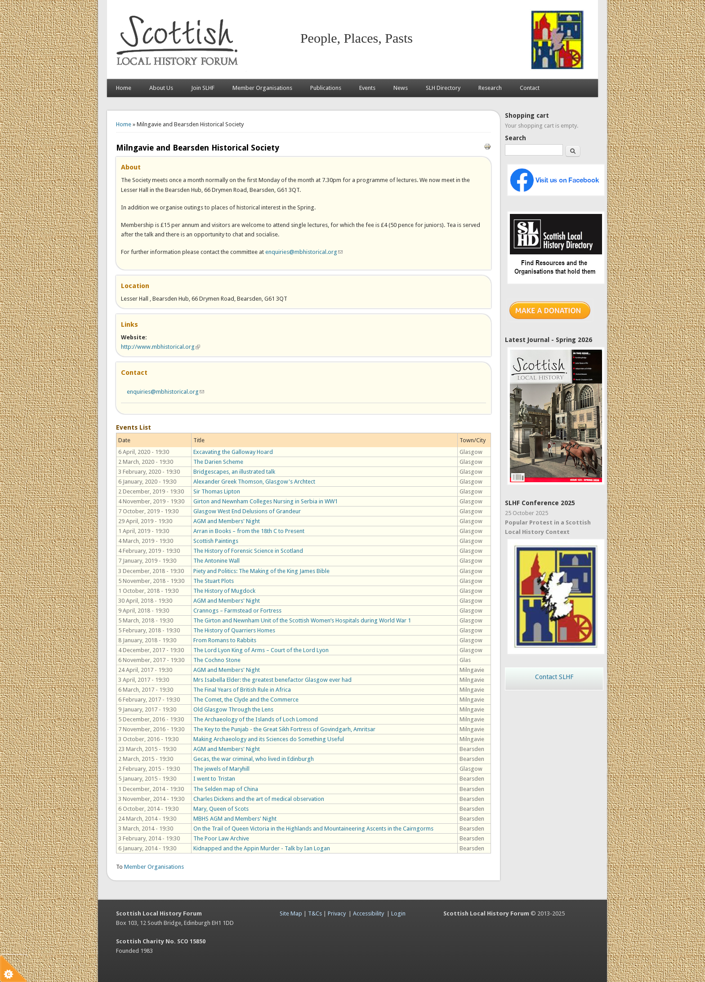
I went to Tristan (214, 778)
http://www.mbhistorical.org (160, 346)
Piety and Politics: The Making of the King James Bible (261, 571)
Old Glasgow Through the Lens (233, 709)
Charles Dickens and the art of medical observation (258, 798)
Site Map (291, 913)
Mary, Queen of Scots (221, 808)
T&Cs (315, 913)
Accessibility (368, 913)
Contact (530, 87)
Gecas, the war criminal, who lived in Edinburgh (253, 758)
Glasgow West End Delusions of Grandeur (247, 511)
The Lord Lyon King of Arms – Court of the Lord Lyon (261, 650)
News (400, 87)
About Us (161, 87)
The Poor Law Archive (221, 838)
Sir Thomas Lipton (216, 491)
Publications (325, 87)
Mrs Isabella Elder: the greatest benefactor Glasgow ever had (272, 679)
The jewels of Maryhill (221, 768)
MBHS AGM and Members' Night (235, 818)
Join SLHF (202, 87)
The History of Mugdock (224, 590)
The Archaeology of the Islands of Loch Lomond (255, 719)
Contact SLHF (554, 676)
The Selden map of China (225, 789)
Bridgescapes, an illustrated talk (234, 471)
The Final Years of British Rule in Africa (242, 689)
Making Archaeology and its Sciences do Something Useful (268, 739)
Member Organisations (262, 87)
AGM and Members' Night (226, 521)
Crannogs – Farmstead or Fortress (237, 610)
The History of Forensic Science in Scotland (248, 550)
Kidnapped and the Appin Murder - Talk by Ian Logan (261, 848)
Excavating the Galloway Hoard (233, 452)
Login (398, 913)
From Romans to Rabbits (224, 640)
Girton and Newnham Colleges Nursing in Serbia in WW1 (265, 501)
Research (490, 87)
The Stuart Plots (213, 581)
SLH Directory (443, 87)
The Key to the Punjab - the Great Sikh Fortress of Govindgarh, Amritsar (284, 729)
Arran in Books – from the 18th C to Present (248, 531)
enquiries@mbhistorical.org (304, 252)
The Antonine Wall (216, 560)
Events (367, 87)
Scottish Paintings (215, 541)
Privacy (337, 913)
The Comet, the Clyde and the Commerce (246, 699)
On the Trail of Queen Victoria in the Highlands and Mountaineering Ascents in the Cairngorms (313, 828)
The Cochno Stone (217, 660)
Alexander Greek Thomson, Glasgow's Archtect (254, 481)
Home (123, 87)
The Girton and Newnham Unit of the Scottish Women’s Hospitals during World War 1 (302, 620)
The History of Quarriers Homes (234, 630)
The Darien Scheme (218, 461)
